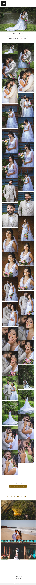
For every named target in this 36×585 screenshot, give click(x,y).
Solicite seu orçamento (18, 486)
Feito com (18, 583)
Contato (21, 576)
